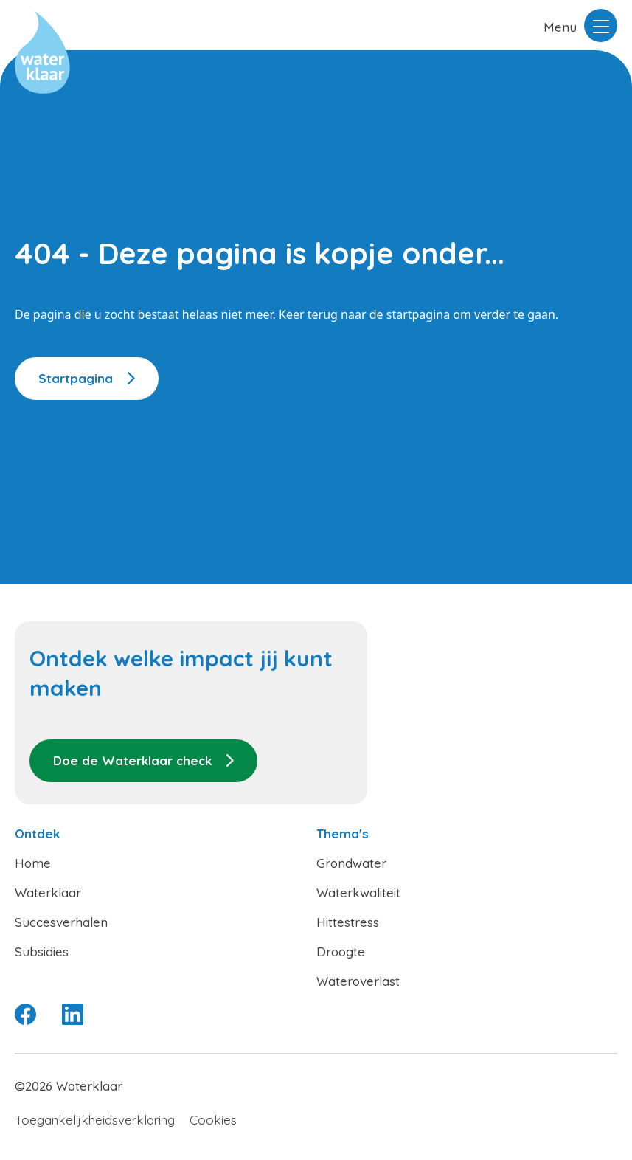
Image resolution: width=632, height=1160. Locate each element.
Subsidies (42, 951)
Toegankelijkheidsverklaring (95, 1120)
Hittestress (347, 922)
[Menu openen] (600, 25)
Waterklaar (48, 892)
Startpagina (75, 378)
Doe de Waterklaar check (132, 760)
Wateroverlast (358, 981)
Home (33, 863)
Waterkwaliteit (358, 892)
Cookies (213, 1120)
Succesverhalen (61, 922)
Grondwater (351, 863)
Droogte (340, 951)
